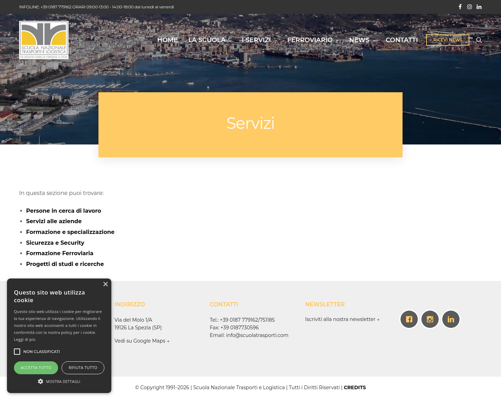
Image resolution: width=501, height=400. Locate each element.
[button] (59, 381)
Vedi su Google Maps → (142, 341)
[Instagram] (431, 319)
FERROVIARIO (310, 40)
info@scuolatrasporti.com (257, 335)
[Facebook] (410, 319)
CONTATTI (401, 40)
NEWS (359, 40)
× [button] (105, 284)
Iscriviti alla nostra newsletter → (342, 319)
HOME (167, 40)
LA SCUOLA (206, 40)
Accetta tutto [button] (36, 367)
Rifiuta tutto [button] (83, 367)
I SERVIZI (256, 40)
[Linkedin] (452, 319)
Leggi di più (24, 339)
